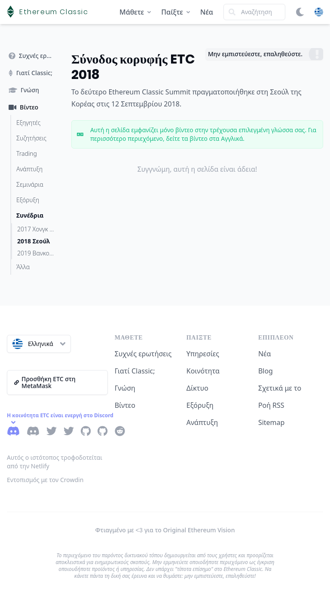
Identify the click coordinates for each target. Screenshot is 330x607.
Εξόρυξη (200, 405)
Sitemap (271, 422)
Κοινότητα (203, 371)
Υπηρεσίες (202, 353)
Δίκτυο (197, 388)
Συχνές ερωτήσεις (143, 353)
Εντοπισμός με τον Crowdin (45, 480)
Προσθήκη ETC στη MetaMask (45, 382)
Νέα (206, 12)
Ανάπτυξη (202, 422)
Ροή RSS (271, 405)
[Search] (254, 12)
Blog (265, 371)
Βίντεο (125, 405)
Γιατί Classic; (135, 371)
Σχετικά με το (279, 388)
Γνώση (125, 388)
